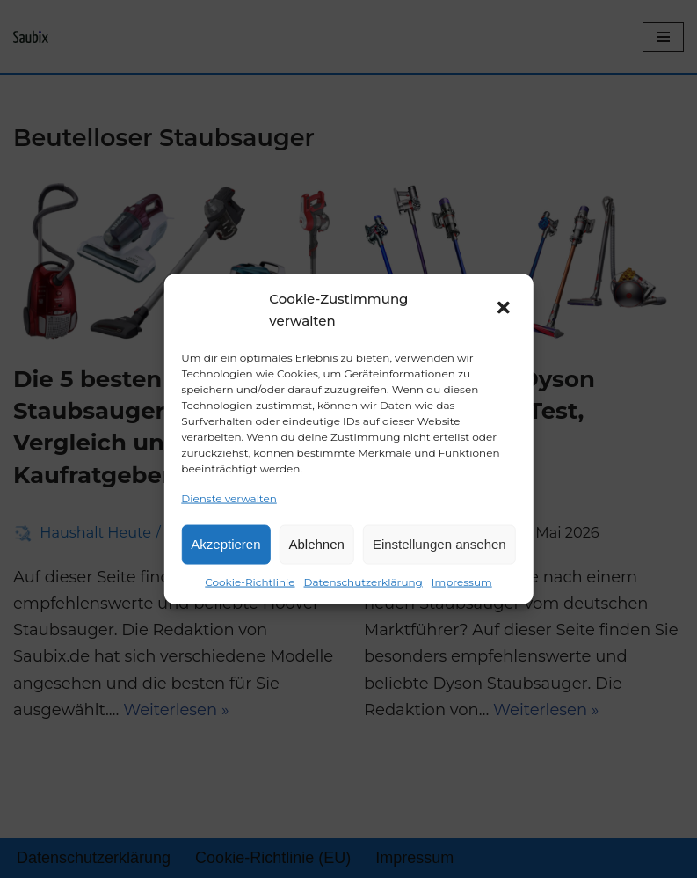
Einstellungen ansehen (439, 544)
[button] (505, 309)
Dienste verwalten (228, 497)
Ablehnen (317, 544)
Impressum (462, 581)
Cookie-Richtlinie (249, 581)
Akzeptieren (225, 544)
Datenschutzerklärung (363, 581)
